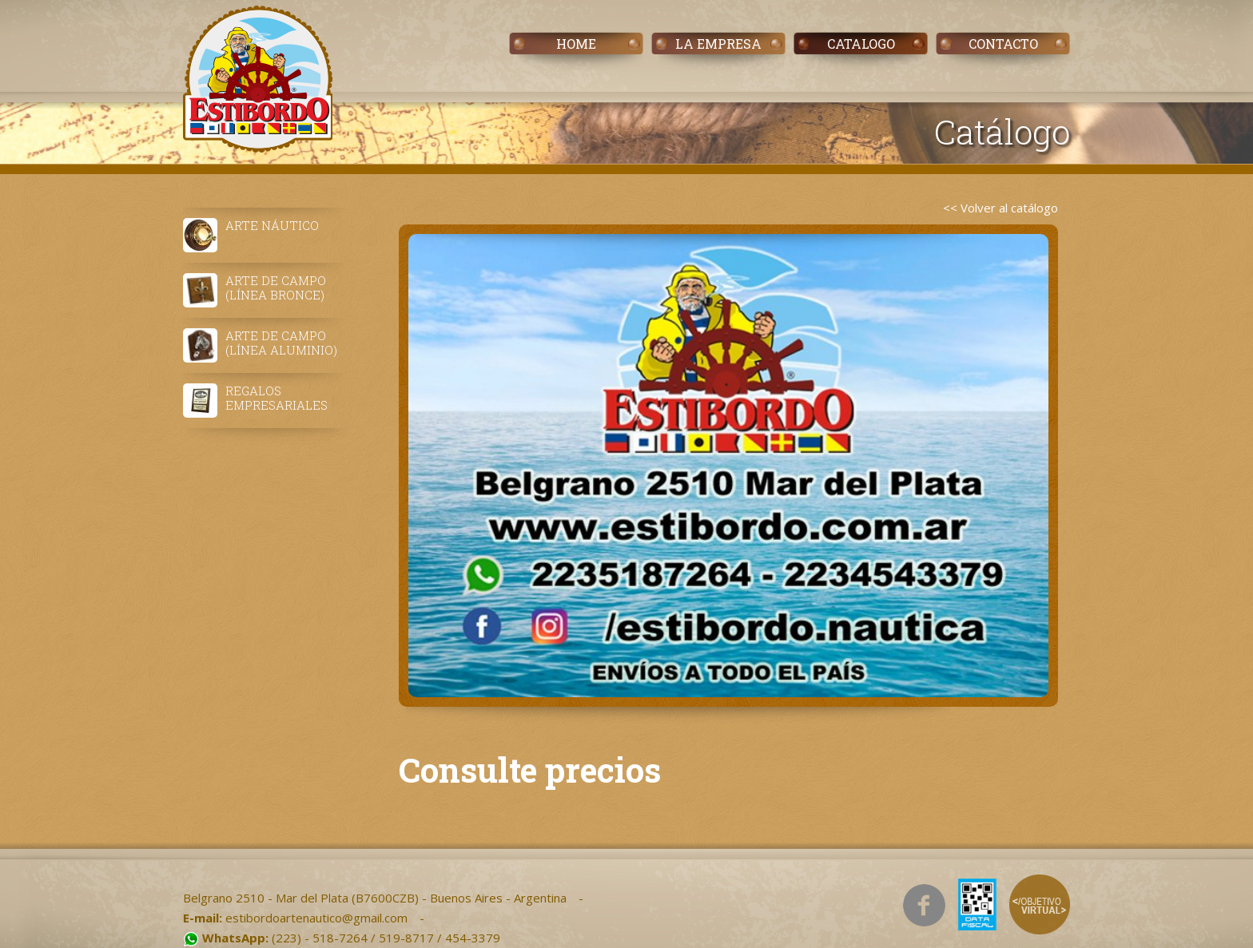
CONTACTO (1003, 43)
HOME (576, 43)
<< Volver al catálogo (1000, 208)
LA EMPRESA (718, 43)
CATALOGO (861, 43)
